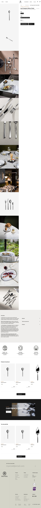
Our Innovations (26, 476)
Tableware (16, 476)
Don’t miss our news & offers (20, 465)
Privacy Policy (29, 504)
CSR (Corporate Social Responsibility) (26, 499)
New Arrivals (16, 474)
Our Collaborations (26, 474)
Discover (8, 411)
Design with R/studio (27, 6)
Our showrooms (26, 1)
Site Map (15, 504)
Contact (31, 1)
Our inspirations (26, 477)
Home (21, 5)
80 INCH (22, 13)
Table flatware (27, 5)
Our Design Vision (26, 475)
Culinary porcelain (17, 477)
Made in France (26, 500)
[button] (34, 1)
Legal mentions (25, 504)
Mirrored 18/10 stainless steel (25, 17)
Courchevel (21, 6)
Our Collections (17, 475)
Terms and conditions (19, 504)
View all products (21, 394)
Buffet (16, 478)
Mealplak (16, 479)
